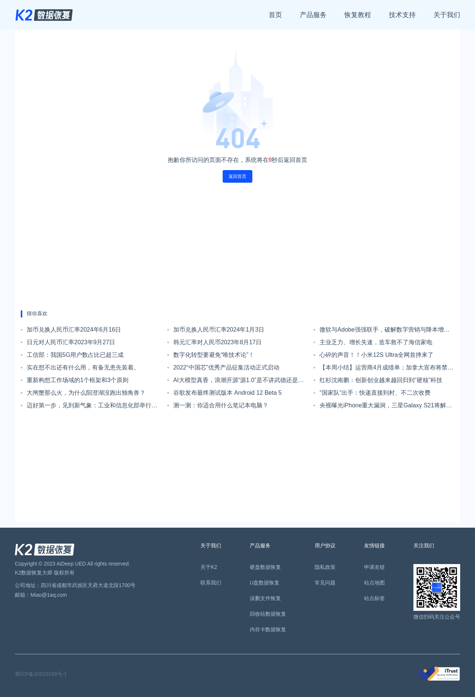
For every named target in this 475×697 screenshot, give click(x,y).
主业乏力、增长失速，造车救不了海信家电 (376, 342)
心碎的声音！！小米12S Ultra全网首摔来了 (376, 355)
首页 (275, 15)
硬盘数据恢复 (265, 567)
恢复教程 (357, 15)
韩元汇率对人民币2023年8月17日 (217, 342)
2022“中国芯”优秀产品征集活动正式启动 (226, 367)
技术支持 (402, 15)
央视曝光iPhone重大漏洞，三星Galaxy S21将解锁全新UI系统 (386, 407)
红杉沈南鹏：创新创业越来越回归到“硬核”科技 (381, 380)
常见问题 (325, 583)
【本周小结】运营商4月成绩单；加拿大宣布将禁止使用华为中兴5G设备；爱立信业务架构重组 (386, 369)
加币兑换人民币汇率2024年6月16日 (74, 329)
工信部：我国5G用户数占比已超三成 (75, 355)
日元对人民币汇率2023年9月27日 (71, 342)
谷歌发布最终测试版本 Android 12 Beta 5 (227, 393)
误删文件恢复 (265, 598)
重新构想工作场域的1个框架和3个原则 (77, 380)
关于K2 (208, 567)
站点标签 (374, 598)
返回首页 (237, 176)
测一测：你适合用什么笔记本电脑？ (220, 405)
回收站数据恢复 (268, 614)
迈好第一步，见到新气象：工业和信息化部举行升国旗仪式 (92, 407)
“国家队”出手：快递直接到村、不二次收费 (375, 393)
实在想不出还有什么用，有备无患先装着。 (83, 367)
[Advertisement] (237, 247)
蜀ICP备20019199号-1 (41, 674)
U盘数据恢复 (264, 583)
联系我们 (210, 583)
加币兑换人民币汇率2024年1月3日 (218, 329)
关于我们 (446, 15)
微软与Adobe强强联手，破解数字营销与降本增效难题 (384, 331)
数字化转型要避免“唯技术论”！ (214, 355)
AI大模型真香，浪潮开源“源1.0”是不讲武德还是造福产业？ (238, 382)
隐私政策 (325, 567)
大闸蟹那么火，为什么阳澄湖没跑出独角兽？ (86, 393)
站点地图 (374, 583)
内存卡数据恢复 (268, 629)
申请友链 (374, 567)
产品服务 (313, 15)
